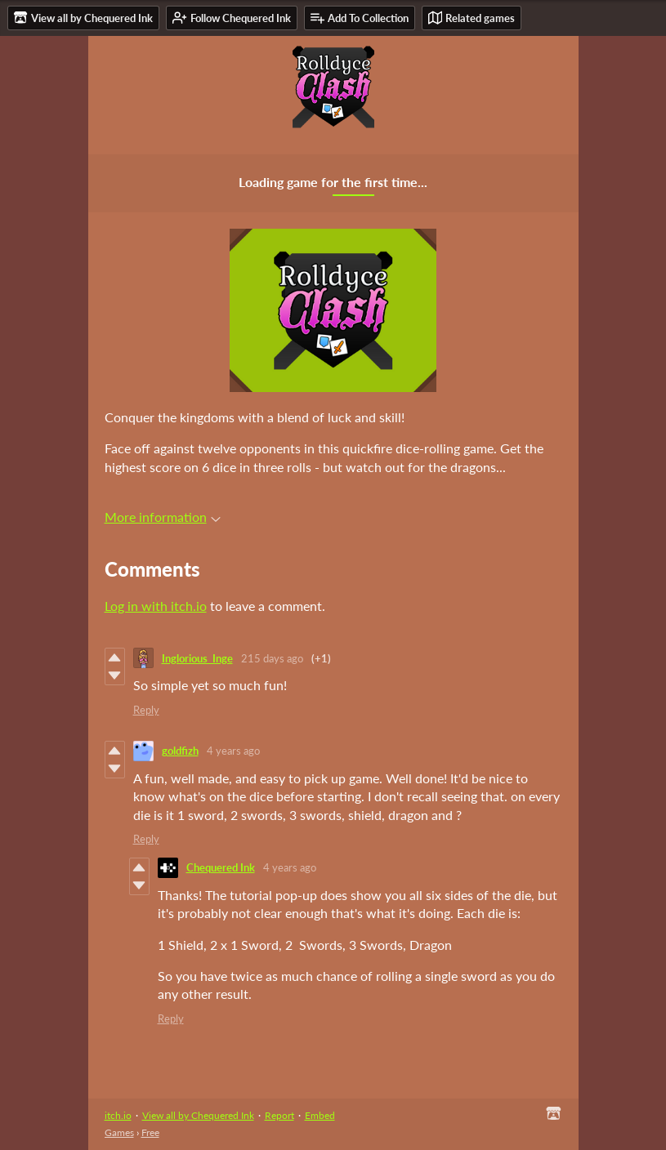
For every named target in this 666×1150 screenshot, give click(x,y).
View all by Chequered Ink (198, 1115)
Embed (320, 1115)
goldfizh (180, 750)
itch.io (118, 1115)
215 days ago (272, 658)
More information (163, 516)
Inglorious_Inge (197, 658)
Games (119, 1132)
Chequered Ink (220, 867)
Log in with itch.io (156, 605)
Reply (146, 709)
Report (279, 1115)
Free (150, 1132)
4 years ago (233, 750)
